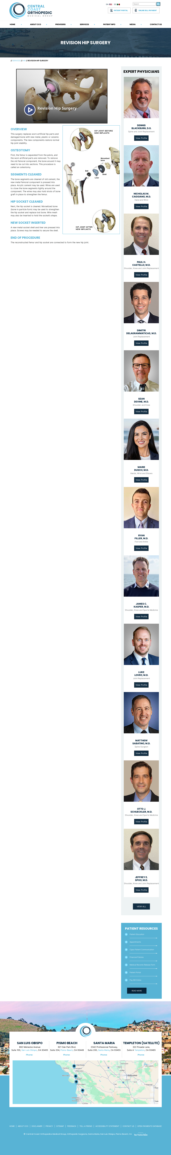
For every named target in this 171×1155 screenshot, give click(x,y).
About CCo (23, 1126)
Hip (24, 60)
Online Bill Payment (148, 10)
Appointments (135, 942)
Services (84, 24)
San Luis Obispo (29, 1050)
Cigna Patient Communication (142, 949)
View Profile (141, 138)
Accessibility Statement (107, 1126)
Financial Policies (137, 957)
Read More (137, 991)
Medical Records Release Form (142, 965)
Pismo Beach (66, 1050)
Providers (60, 24)
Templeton (139, 1050)
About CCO (35, 24)
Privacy (49, 1126)
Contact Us (156, 24)
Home (12, 24)
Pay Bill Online (135, 980)
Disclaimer (37, 1126)
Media (133, 24)
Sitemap (60, 1126)
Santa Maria (104, 1050)
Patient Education (137, 934)
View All (141, 906)
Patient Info (109, 24)
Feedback (71, 1126)
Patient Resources (141, 928)
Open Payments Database (149, 1126)
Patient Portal (121, 10)
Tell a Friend (85, 1126)
